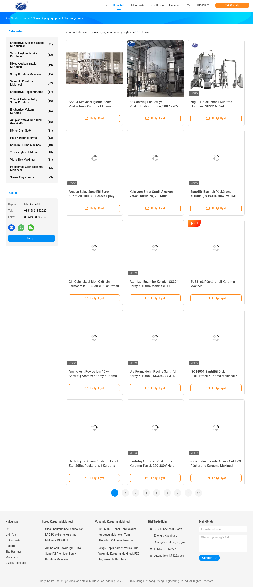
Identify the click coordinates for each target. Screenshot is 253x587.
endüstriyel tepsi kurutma (31, 92)
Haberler (11, 546)
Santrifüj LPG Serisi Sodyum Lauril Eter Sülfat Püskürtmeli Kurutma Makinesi (93, 465)
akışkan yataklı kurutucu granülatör (31, 121)
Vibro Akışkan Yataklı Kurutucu (31, 55)
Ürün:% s (11, 534)
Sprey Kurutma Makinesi (31, 74)
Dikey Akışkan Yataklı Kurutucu (31, 65)
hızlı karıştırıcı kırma (31, 138)
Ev (7, 529)
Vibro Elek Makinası (31, 160)
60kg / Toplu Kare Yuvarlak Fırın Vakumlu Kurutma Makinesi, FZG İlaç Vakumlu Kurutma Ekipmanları (118, 554)
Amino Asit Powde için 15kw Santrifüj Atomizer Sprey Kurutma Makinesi (93, 376)
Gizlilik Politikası (16, 562)
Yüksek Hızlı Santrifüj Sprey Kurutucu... (31, 101)
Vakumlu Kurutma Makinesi (31, 83)
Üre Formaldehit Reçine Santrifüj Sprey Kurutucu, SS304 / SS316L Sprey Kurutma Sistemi (153, 376)
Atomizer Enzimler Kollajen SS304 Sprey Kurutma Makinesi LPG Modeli (154, 286)
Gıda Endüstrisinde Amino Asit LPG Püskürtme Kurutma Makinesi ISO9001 (215, 465)
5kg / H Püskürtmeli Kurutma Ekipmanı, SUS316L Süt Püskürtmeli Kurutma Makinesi (212, 106)
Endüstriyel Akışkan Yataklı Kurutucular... (31, 44)
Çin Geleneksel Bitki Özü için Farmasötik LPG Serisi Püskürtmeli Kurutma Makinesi (94, 286)
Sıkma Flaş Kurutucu (31, 177)
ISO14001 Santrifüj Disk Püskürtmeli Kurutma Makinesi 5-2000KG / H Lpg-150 (214, 376)
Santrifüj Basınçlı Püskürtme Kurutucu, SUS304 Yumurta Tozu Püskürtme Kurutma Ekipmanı (213, 196)
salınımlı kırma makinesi (31, 145)
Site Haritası (13, 551)
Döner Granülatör (31, 131)
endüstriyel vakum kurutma (31, 111)
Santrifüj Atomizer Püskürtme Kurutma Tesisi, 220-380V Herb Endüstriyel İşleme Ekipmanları (152, 465)
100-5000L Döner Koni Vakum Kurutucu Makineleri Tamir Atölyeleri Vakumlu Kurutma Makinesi (117, 535)
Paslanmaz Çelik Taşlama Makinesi (31, 168)
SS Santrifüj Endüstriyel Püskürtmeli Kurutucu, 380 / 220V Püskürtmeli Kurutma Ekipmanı (154, 106)
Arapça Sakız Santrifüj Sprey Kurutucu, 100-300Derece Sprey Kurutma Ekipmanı (91, 196)
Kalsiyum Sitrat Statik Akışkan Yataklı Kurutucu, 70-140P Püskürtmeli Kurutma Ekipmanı (152, 196)
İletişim (31, 238)
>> (198, 493)
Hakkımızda (13, 540)
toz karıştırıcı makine (31, 152)
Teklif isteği (232, 5)
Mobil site (12, 557)
